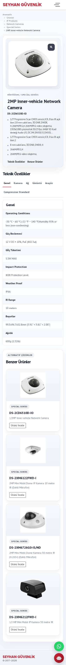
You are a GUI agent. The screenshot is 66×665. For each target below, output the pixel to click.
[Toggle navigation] (56, 4)
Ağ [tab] (27, 183)
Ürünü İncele (17, 425)
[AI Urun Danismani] (59, 658)
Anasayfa (7, 14)
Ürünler (10, 17)
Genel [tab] (7, 183)
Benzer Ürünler (35, 161)
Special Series (13, 27)
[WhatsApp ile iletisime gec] (59, 646)
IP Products (12, 20)
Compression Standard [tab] (16, 192)
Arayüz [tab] (49, 183)
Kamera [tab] (18, 183)
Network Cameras (15, 24)
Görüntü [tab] (37, 183)
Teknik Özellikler (16, 161)
